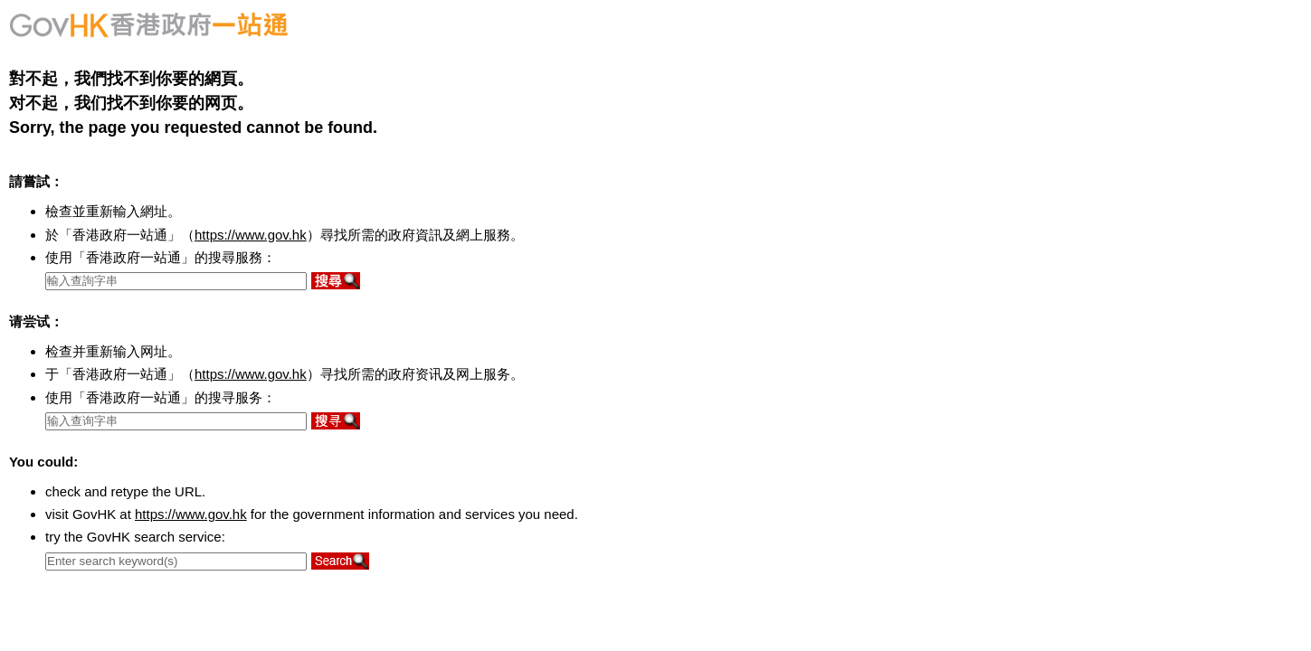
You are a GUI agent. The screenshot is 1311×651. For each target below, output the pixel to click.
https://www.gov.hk (251, 234)
